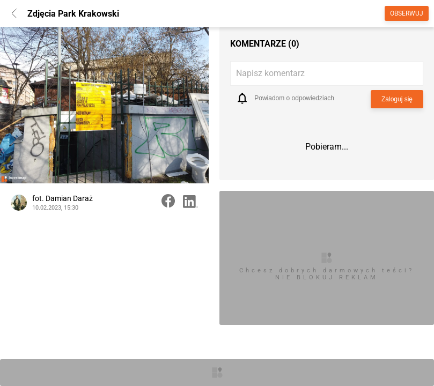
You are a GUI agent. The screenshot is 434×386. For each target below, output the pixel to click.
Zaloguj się (397, 99)
